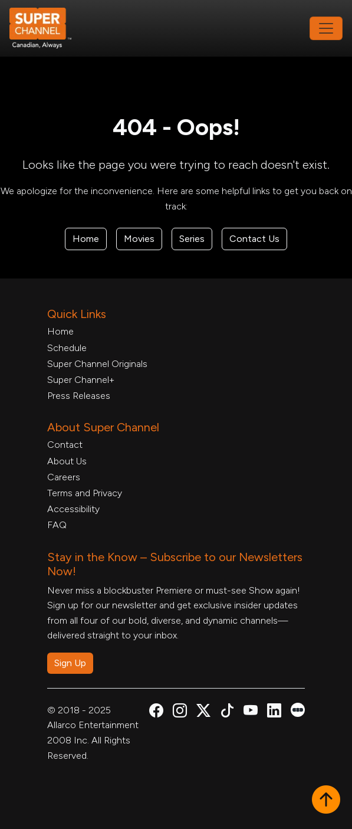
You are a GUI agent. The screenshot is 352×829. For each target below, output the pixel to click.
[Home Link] (48, 28)
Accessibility (73, 509)
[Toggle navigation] (326, 28)
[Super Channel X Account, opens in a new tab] (203, 712)
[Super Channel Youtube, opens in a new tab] (251, 712)
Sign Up (70, 663)
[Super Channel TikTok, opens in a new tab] (227, 712)
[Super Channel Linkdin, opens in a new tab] (274, 712)
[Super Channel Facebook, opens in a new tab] (156, 712)
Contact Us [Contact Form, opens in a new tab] (254, 238)
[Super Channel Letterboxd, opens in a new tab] (298, 709)
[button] (326, 801)
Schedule (67, 347)
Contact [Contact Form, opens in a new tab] (65, 444)
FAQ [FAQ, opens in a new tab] (57, 524)
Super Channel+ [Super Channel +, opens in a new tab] (80, 379)
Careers (63, 477)
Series (192, 238)
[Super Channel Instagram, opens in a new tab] (180, 712)
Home (86, 238)
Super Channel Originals (97, 363)
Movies (139, 238)
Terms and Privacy (84, 493)
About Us (67, 461)
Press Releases (78, 395)
